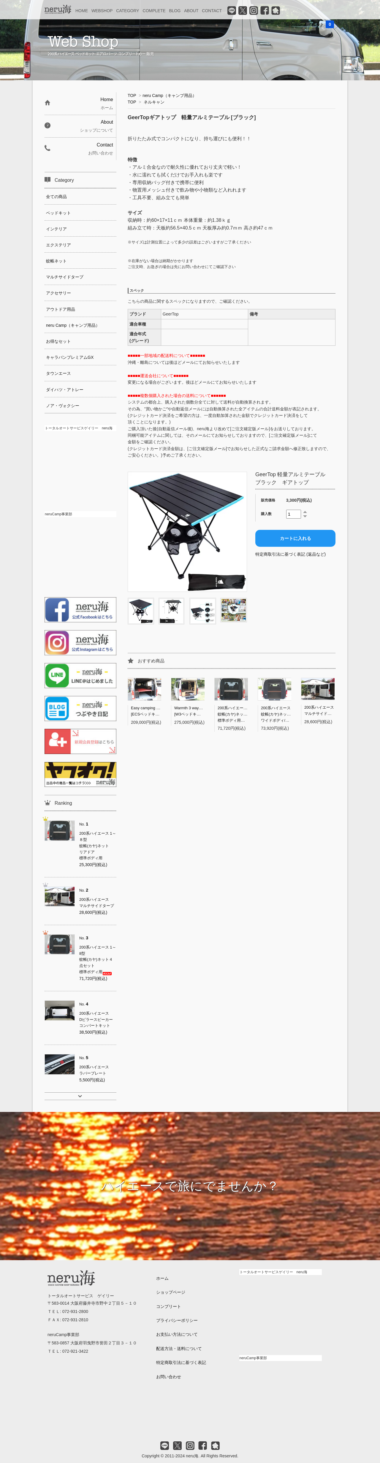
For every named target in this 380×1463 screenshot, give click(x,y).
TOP (132, 95)
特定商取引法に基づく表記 (181, 1362)
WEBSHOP (102, 10)
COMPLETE (154, 10)
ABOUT (191, 10)
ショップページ (170, 1292)
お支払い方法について (177, 1334)
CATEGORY (127, 10)
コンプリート (168, 1306)
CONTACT (212, 10)
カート (323, 24)
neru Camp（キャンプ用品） (169, 95)
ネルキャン (154, 102)
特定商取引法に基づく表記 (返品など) (290, 554)
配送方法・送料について (179, 1348)
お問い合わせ (168, 1376)
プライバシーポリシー (177, 1320)
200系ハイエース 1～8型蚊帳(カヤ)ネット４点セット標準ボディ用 (242, 714)
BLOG (174, 10)
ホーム (162, 1278)
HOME (81, 10)
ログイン (294, 24)
